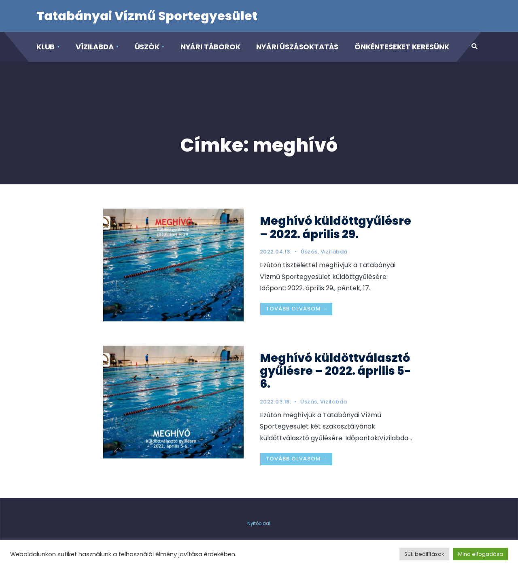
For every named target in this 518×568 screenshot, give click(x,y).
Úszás (309, 251)
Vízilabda (94, 47)
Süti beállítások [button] (424, 554)
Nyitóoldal (258, 523)
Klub (45, 47)
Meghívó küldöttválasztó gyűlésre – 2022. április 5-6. (335, 371)
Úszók (147, 47)
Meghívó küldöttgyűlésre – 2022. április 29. (335, 227)
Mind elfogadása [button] (480, 554)
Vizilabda (334, 251)
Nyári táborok (210, 47)
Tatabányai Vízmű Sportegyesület (146, 16)
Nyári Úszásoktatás (297, 47)
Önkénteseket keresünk (402, 47)
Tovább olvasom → (297, 309)
